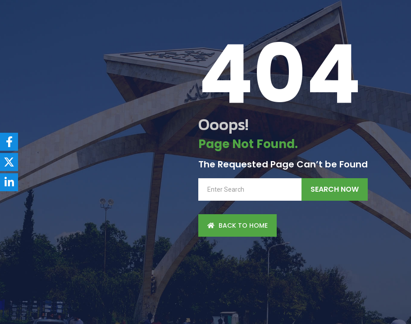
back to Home (237, 225)
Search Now (335, 189)
